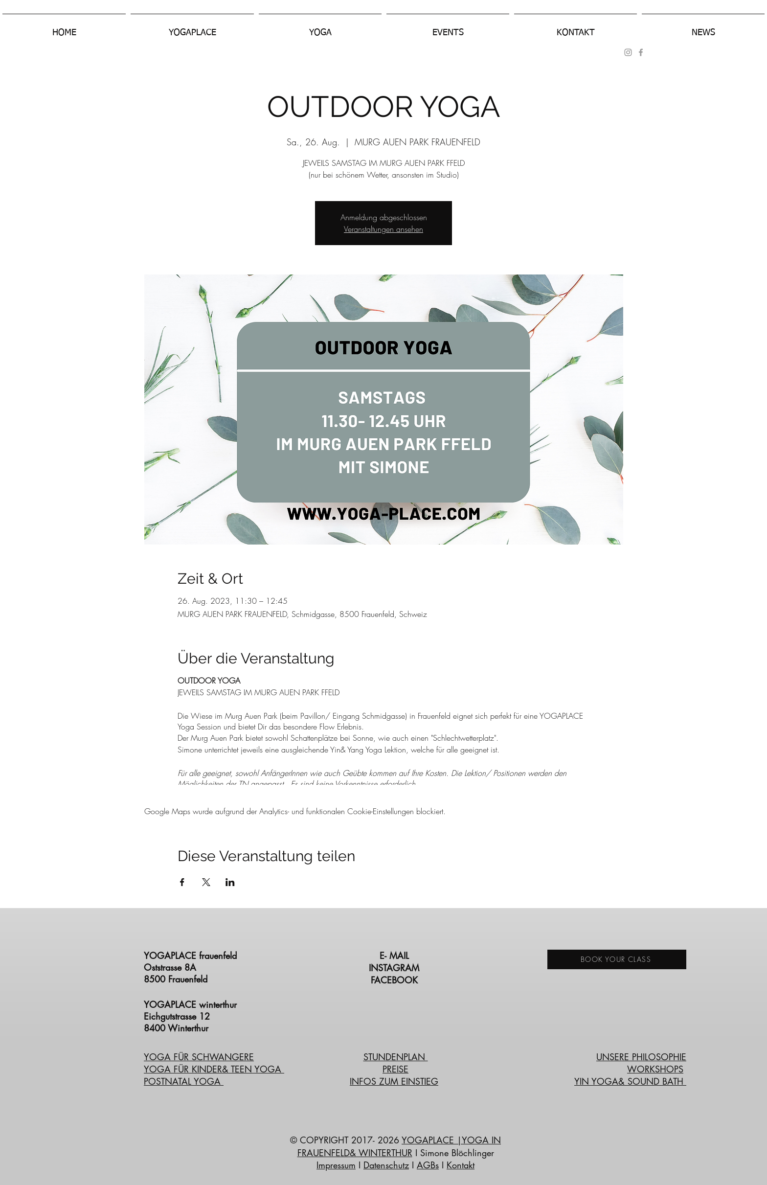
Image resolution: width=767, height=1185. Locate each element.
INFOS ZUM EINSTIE (390, 1081)
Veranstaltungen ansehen (383, 229)
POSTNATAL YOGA (184, 1081)
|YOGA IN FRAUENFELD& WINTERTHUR (399, 1146)
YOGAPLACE (429, 1140)
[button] (192, 28)
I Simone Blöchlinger (453, 1153)
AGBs (428, 1165)
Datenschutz (386, 1165)
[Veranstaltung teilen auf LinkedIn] (230, 882)
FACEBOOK (396, 980)
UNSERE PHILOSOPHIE (641, 1057)
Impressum (336, 1165)
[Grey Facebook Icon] (641, 52)
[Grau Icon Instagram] (628, 52)
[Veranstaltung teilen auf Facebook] (182, 882)
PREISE (395, 1069)
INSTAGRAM (395, 968)
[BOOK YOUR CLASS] (616, 959)
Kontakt (460, 1165)
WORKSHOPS (655, 1069)
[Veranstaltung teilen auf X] (206, 882)
